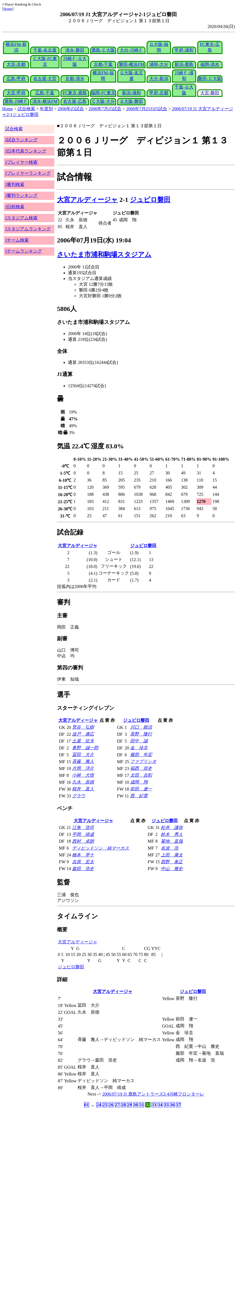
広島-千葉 (44, 92)
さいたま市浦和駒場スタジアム (104, 254)
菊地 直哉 (172, 841)
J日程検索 (14, 206)
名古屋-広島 (74, 101)
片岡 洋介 (83, 768)
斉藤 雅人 (83, 761)
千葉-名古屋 (44, 50)
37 (178, 1104)
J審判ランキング (21, 195)
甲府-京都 (158, 92)
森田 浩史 (83, 868)
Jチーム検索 (17, 240)
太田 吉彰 (141, 775)
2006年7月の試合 (104, 108)
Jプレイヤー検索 (21, 162)
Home (7, 9)
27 (117, 1104)
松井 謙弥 (172, 827)
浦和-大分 (158, 64)
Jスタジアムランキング (28, 229)
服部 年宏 (141, 754)
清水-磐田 (74, 50)
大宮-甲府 (16, 92)
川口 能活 (141, 727)
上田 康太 (172, 855)
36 (172, 1104)
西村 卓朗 (83, 841)
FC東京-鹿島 (74, 92)
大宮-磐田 (209, 92)
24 (98, 1104)
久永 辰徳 (83, 782)
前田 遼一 (141, 788)
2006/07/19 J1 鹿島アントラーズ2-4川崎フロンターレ (153, 1094)
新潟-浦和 (131, 92)
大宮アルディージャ (87, 199)
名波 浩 (169, 848)
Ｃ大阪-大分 (103, 101)
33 (154, 1104)
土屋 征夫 (83, 741)
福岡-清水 (209, 64)
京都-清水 (74, 78)
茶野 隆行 (141, 734)
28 (123, 1104)
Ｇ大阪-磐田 (131, 101)
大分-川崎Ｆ (131, 50)
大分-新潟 (158, 78)
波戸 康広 (83, 734)
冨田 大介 (83, 754)
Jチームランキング (23, 251)
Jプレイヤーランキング (28, 173)
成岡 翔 (139, 782)
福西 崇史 (141, 768)
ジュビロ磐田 (150, 199)
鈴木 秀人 (172, 834)
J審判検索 (14, 184)
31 (141, 1104)
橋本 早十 (83, 855)
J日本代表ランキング (25, 151)
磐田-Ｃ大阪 (209, 78)
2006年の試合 (71, 108)
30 (135, 1104)
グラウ (78, 795)
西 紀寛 (139, 795)
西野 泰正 (172, 861)
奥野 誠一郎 (85, 747)
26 (111, 1104)
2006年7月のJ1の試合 (146, 108)
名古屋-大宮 (44, 78)
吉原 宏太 (83, 861)
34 (160, 1104)
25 (105, 1104)
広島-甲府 (16, 78)
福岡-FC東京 (103, 92)
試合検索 (26, 108)
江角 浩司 (83, 827)
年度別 (46, 108)
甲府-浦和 (184, 50)
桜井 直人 (83, 788)
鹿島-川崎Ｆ (16, 101)
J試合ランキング (21, 139)
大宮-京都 (16, 64)
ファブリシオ (143, 761)
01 (86, 1104)
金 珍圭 (139, 747)
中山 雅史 (172, 868)
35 (166, 1104)
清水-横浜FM (45, 101)
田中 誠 (139, 741)
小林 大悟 (83, 775)
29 (129, 1104)
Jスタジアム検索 (21, 218)
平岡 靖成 (83, 834)
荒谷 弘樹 (83, 727)
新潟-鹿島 (184, 64)
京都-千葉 (103, 64)
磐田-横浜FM (131, 64)
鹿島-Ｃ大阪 (103, 50)
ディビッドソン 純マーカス (100, 848)
